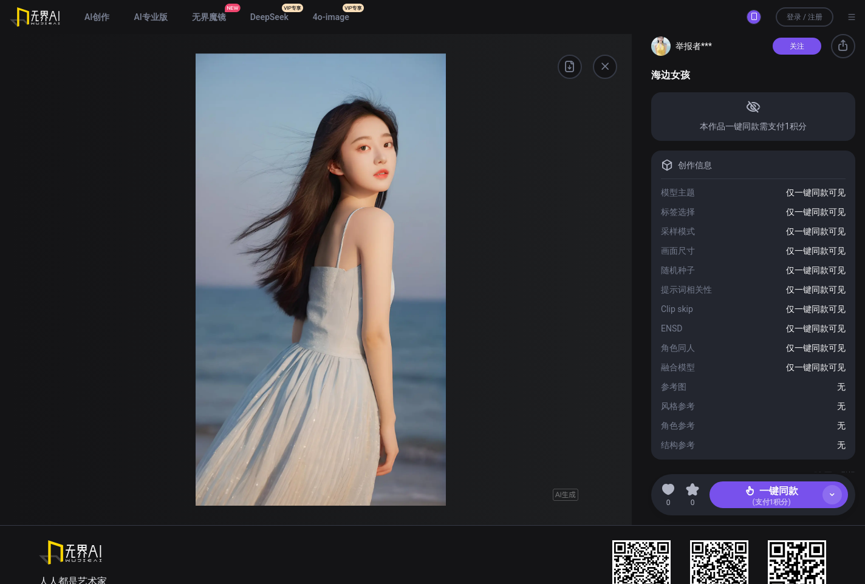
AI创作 (96, 17)
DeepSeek (269, 17)
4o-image (331, 17)
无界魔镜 (209, 17)
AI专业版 (150, 17)
